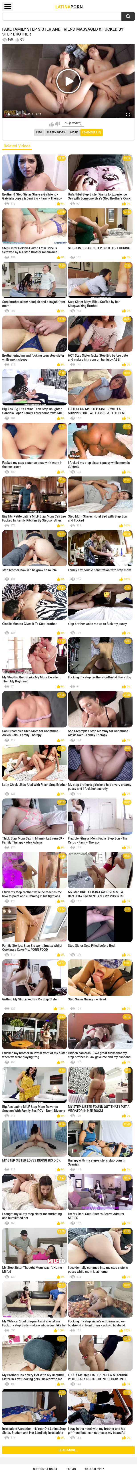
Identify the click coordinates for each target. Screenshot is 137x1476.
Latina (69, 7)
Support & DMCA (45, 1469)
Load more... (69, 1450)
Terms (71, 1469)
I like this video (51, 124)
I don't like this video (57, 124)
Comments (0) (91, 132)
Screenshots (55, 132)
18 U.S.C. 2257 (94, 1469)
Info (39, 132)
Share (73, 132)
